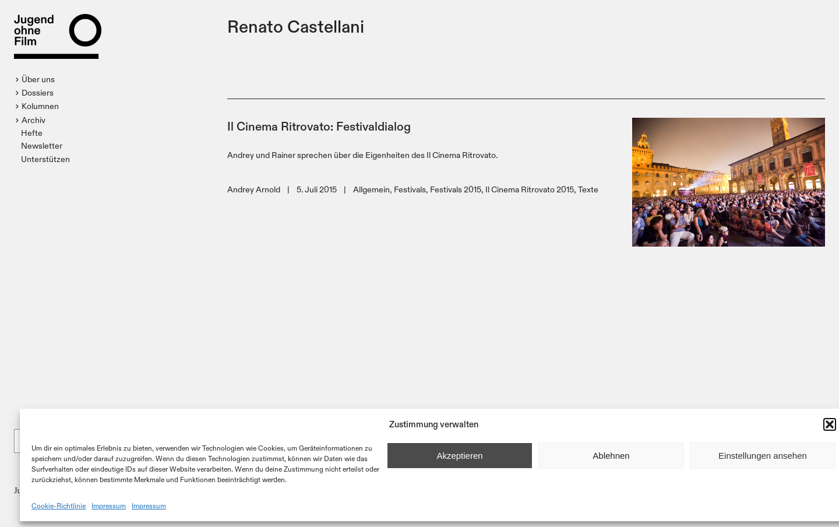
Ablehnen (611, 456)
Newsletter (41, 145)
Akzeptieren (459, 456)
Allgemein (371, 189)
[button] (830, 424)
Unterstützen (45, 159)
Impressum (108, 505)
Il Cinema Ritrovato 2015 (529, 189)
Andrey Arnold (253, 189)
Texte (588, 189)
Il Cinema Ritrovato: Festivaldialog (319, 125)
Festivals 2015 (455, 189)
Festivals (410, 189)
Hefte (32, 133)
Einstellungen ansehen (762, 456)
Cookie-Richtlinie (58, 505)
